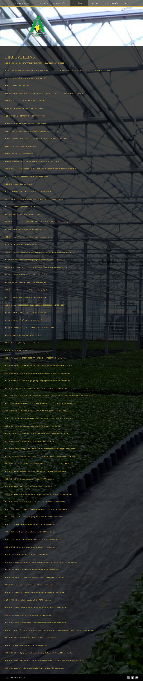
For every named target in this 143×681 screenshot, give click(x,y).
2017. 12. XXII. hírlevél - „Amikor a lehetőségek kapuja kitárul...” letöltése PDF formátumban (35, 509)
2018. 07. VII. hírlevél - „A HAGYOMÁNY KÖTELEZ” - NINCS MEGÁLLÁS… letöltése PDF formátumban (40, 456)
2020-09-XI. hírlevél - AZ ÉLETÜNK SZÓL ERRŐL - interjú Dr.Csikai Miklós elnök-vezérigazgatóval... (38, 222)
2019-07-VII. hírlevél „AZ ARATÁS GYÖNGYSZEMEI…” (23, 335)
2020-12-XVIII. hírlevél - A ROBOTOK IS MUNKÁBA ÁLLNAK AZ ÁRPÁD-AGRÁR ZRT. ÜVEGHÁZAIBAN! (40, 169)
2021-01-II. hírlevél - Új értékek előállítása (18, 154)
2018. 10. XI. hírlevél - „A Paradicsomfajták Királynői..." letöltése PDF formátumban (32, 426)
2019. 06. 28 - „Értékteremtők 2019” (16, 350)
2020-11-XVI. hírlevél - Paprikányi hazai (18, 184)
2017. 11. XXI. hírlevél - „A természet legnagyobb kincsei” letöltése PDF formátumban (33, 517)
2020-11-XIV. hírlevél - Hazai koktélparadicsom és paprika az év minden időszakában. (33, 199)
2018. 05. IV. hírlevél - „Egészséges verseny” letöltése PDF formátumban (29, 479)
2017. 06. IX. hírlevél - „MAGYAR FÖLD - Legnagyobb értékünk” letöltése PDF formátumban (35, 607)
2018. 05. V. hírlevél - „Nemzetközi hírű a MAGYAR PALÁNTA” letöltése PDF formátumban (35, 471)
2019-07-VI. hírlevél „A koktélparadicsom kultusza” (21, 343)
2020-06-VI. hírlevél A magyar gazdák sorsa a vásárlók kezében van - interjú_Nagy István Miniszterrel (39, 252)
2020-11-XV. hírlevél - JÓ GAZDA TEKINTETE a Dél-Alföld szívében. (28, 191)
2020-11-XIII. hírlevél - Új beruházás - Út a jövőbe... (22, 207)
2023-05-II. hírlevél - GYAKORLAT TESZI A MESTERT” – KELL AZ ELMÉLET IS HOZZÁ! (34, 63)
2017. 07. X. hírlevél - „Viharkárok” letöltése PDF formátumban (25, 645)
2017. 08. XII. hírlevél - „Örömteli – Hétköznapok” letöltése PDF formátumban (30, 585)
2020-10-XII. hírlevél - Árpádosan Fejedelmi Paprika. (22, 214)
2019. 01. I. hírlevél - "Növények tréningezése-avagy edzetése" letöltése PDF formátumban (35, 388)
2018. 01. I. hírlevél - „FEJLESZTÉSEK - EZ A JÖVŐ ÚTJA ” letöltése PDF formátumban (34, 502)
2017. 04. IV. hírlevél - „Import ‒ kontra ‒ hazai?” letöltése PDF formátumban (30, 638)
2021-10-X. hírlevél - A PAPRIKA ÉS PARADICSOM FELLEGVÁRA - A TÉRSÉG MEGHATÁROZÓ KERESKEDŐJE (43, 93)
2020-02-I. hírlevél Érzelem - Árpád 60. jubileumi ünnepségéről (25, 290)
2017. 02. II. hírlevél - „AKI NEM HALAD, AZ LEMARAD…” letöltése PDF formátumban (34, 668)
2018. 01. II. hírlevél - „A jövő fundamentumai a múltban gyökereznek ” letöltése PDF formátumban (38, 494)
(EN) (126, 3)
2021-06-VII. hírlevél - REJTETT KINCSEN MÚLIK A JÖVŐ (24, 116)
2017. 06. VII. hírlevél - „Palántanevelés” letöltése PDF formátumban (27, 615)
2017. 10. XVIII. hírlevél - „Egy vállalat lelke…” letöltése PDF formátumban (29, 547)
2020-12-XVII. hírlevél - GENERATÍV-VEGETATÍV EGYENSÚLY (26, 176)
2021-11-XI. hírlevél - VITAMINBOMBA (17, 86)
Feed (128, 677)
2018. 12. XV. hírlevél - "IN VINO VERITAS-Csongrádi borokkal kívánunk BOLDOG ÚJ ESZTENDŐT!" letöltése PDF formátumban (48, 396)
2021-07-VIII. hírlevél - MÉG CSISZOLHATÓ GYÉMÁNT (23, 108)
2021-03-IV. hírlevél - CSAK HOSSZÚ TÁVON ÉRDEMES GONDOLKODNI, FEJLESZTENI (35, 139)
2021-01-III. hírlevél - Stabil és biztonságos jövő (20, 146)
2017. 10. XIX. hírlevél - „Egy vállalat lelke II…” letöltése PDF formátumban (30, 532)
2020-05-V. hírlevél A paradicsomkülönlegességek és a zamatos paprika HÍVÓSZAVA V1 (34, 260)
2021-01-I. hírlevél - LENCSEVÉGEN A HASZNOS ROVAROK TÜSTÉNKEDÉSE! (32, 161)
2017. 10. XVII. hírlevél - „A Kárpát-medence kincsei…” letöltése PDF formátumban (32, 539)
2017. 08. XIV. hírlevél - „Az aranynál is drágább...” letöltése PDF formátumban (31, 570)
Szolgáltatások (60, 3)
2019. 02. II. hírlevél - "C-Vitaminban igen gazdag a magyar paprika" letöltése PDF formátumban (37, 381)
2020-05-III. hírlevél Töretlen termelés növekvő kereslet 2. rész (25, 275)
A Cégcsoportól (22, 3)
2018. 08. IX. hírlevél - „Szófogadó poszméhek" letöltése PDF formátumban (30, 441)
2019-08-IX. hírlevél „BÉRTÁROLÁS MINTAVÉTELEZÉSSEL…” (26, 320)
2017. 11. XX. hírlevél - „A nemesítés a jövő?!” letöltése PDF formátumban (29, 524)
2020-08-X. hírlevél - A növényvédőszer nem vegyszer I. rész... (25, 229)
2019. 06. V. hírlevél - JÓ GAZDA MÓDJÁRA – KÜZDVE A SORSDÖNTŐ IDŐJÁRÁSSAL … (35, 358)
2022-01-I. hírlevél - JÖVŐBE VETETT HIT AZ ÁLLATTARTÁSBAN (27, 78)
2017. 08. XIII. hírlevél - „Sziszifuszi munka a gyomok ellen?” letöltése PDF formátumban (34, 577)
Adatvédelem (20, 677)
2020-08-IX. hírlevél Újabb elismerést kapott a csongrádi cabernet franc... (29, 237)
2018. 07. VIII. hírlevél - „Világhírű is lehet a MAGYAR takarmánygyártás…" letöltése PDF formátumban (39, 449)
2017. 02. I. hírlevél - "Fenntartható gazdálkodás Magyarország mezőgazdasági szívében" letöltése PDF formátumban (44, 660)
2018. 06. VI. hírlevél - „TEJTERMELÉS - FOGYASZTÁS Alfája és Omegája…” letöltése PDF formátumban (40, 464)
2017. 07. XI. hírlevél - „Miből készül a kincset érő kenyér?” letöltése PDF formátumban (34, 592)
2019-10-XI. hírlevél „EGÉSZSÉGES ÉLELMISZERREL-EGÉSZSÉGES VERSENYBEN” (34, 305)
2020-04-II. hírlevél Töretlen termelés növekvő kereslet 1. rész (25, 282)
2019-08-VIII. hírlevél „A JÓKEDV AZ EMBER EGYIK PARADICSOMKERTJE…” (31, 328)
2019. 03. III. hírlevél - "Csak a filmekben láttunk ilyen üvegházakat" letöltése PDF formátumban (37, 373)
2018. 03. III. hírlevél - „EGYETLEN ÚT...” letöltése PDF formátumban (28, 486)
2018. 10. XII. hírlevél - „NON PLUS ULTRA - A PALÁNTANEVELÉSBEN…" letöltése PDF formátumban (39, 418)
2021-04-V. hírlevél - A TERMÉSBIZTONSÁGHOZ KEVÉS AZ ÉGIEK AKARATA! (31, 131)
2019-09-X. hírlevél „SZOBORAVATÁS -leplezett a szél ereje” (25, 312)
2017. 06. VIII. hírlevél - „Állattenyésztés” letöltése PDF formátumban (27, 600)
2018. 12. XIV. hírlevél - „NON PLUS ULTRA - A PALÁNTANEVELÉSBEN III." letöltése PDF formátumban (40, 403)
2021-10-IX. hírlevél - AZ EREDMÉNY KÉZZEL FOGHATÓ (24, 101)
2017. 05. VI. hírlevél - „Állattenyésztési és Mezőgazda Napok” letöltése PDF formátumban (35, 623)
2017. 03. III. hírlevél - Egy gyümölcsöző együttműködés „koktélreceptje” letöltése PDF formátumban (38, 653)
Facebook (132, 677)
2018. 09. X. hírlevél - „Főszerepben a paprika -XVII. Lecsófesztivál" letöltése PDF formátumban (37, 434)
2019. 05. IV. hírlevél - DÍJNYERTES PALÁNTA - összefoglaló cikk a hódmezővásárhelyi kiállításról (38, 365)
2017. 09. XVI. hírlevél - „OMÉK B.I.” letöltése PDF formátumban (26, 555)
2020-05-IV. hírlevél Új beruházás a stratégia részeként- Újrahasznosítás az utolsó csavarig (35, 267)
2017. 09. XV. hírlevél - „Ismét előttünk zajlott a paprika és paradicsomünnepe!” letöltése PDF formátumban (40, 562)
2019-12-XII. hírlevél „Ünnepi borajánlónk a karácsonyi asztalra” (26, 297)
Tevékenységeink (41, 3)
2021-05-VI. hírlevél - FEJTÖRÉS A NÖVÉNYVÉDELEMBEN (25, 123)
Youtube (137, 677)
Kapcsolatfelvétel (111, 3)
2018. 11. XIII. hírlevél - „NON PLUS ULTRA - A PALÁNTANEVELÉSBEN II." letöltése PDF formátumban (40, 411)
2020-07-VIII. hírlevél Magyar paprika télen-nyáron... (22, 244)
